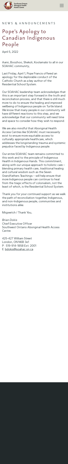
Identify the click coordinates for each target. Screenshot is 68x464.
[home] (15, 5)
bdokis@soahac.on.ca (19, 249)
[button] (61, 5)
